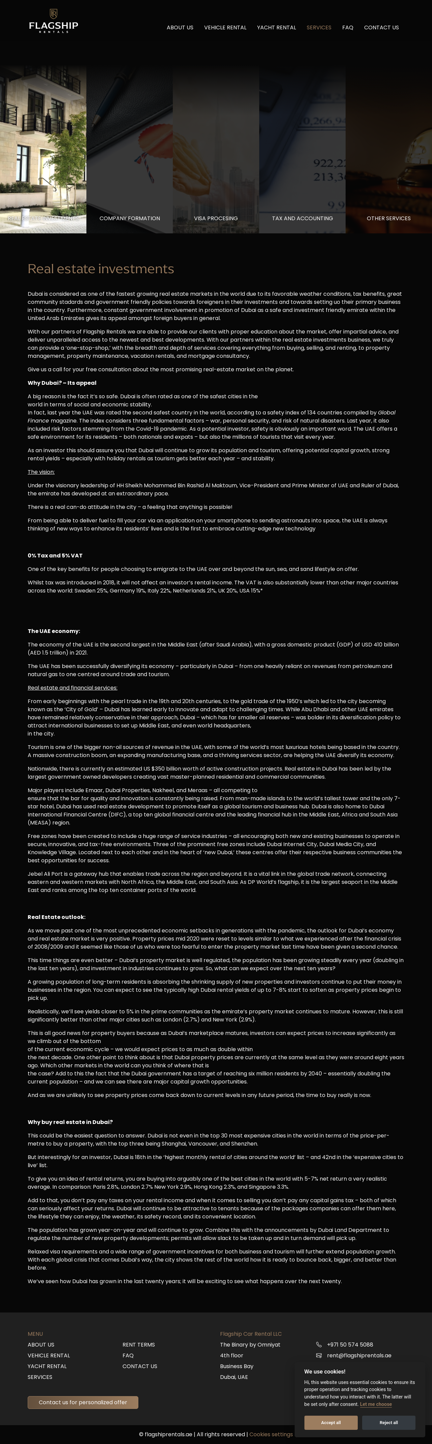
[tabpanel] (216, 773)
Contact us (381, 31)
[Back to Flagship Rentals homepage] (55, 24)
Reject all (389, 1422)
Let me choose (376, 1404)
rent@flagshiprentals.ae (359, 1355)
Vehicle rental (225, 31)
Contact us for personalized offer (83, 1402)
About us (180, 31)
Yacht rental (276, 31)
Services (319, 31)
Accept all (331, 1422)
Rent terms (139, 1345)
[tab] (43, 149)
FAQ (347, 31)
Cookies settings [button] (271, 1434)
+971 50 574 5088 (350, 1345)
